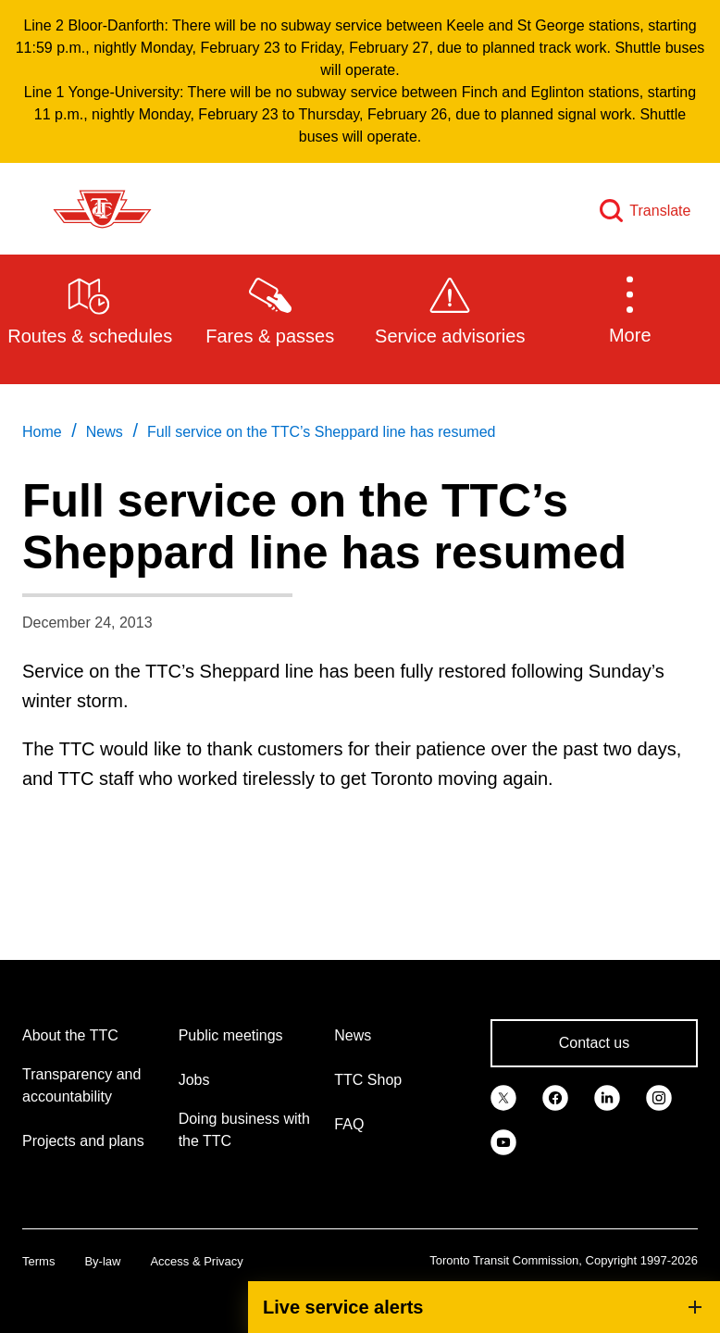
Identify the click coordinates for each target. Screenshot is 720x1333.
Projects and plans (83, 1141)
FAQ (349, 1124)
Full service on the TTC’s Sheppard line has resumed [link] (321, 432)
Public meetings (231, 1035)
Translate (659, 210)
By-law (102, 1261)
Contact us (594, 1043)
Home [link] (42, 432)
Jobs (194, 1080)
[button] (630, 309)
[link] (503, 1097)
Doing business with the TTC (244, 1130)
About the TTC (70, 1035)
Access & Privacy (196, 1261)
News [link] (104, 432)
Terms (38, 1261)
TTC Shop (368, 1080)
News (352, 1035)
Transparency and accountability (81, 1085)
